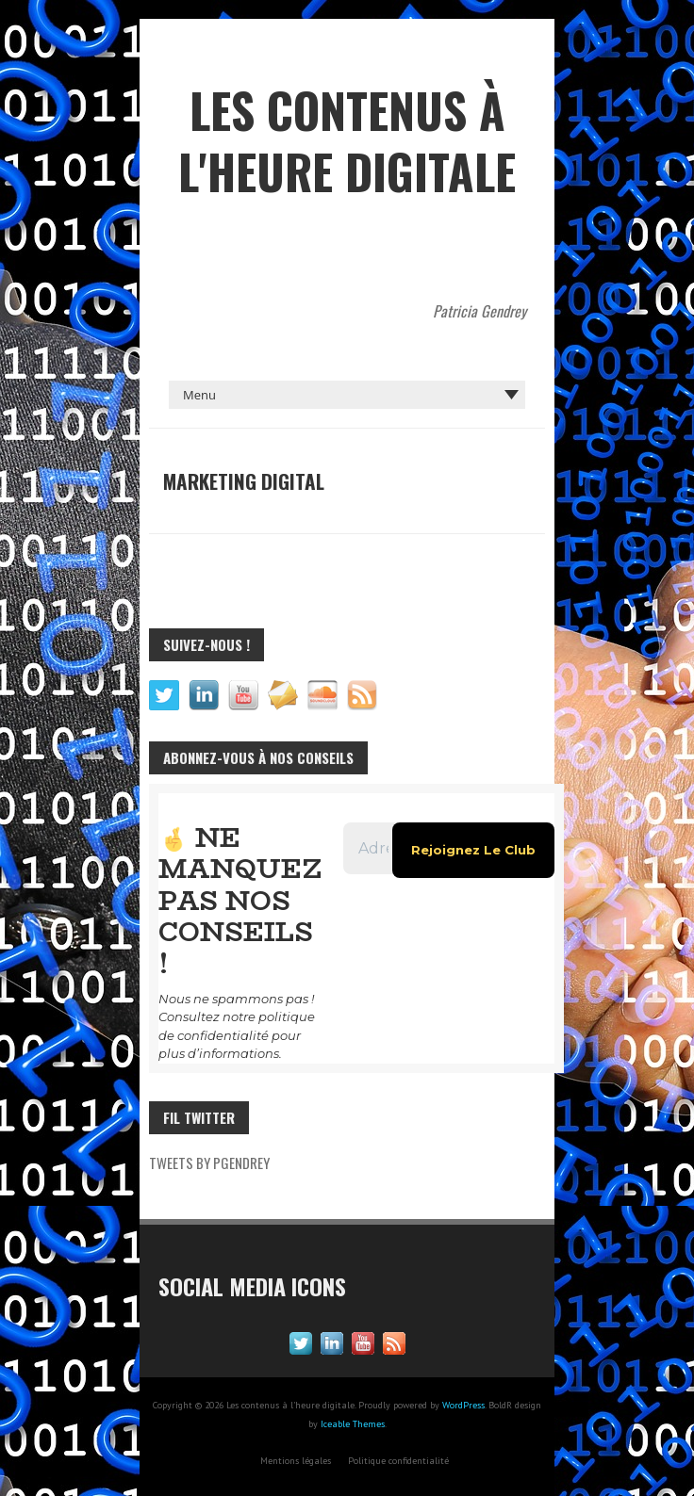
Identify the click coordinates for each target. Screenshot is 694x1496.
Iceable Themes (353, 1392)
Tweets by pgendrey (209, 1130)
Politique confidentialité (398, 1429)
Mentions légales (295, 1429)
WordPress (463, 1373)
